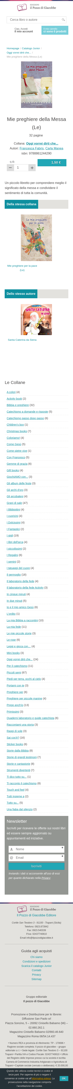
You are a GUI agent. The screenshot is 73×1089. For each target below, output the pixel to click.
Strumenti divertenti (18, 770)
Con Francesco (16, 457)
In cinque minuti (16, 594)
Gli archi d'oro (15, 489)
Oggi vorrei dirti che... (20, 659)
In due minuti (14, 600)
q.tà (12, 161)
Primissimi (13, 711)
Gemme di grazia (17, 463)
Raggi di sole (14, 731)
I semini (11, 561)
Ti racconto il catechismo (22, 783)
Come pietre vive (17, 450)
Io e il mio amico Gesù (20, 607)
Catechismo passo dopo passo (25, 418)
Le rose (11, 639)
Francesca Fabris (32, 148)
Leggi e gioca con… (19, 646)
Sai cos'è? (13, 737)
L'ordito (11, 613)
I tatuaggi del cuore (18, 568)
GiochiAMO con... (17, 476)
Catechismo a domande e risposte (27, 411)
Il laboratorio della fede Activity (25, 587)
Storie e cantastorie (18, 763)
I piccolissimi (14, 548)
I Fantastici (13, 529)
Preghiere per (15, 692)
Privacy (45, 877)
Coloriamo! (13, 437)
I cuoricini (12, 515)
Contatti (36, 970)
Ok (64, 1078)
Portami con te (15, 685)
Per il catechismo (17, 665)
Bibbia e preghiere (18, 405)
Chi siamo (36, 957)
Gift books (13, 470)
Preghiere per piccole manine (24, 698)
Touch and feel (15, 789)
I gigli (10, 535)
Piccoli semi (14, 672)
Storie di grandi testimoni (22, 757)
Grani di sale (14, 502)
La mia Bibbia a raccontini (22, 620)
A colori (11, 392)
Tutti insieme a (15, 796)
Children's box (15, 424)
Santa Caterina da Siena (22, 339)
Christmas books (17, 431)
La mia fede (14, 626)
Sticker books (15, 744)
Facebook (8, 30)
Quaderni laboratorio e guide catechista (30, 718)
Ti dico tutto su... (16, 776)
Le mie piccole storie (19, 633)
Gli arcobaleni (15, 496)
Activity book (14, 398)
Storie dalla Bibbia (18, 750)
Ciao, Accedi (24, 30)
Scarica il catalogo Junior (36, 965)
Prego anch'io (15, 705)
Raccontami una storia (20, 724)
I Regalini (12, 555)
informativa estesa (41, 1078)
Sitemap (36, 979)
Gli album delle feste (19, 483)
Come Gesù (14, 444)
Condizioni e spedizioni (36, 961)
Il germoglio (14, 574)
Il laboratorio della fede (20, 581)
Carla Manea (54, 148)
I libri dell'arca (15, 542)
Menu (5, 7)
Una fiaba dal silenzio (20, 809)
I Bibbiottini (13, 509)
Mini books (13, 652)
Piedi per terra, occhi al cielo (24, 678)
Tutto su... (13, 802)
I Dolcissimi (13, 522)
